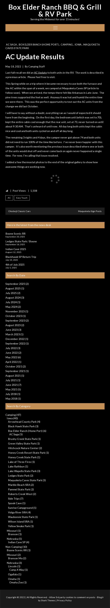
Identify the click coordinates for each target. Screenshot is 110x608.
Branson (13, 534)
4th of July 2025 (14, 264)
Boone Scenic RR (15, 233)
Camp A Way (16, 569)
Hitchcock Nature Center (23, 448)
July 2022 (11, 348)
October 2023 (13, 315)
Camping (67, 44)
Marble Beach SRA (19, 484)
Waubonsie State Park (21, 516)
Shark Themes (48, 600)
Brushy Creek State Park (22, 438)
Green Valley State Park (22, 443)
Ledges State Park (19, 475)
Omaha (12, 578)
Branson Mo (15, 558)
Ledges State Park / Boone (21, 241)
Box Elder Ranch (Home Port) (39, 44)
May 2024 (11, 306)
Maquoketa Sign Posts (90, 211)
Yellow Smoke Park (19, 526)
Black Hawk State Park (21, 426)
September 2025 (15, 283)
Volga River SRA (17, 512)
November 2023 (15, 311)
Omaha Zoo (16, 582)
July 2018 (11, 394)
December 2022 (15, 338)
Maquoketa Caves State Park (25, 480)
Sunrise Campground (20, 507)
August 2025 (13, 288)
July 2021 (11, 380)
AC (9, 198)
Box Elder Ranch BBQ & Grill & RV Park (55, 10)
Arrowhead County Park (22, 421)
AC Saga (11, 44)
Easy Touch (21, 198)
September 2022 (15, 343)
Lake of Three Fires (19, 461)
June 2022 (11, 352)
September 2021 (15, 371)
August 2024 (13, 297)
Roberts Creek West (20, 494)
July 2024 (11, 302)
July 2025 (11, 293)
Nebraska (12, 538)
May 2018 (11, 398)
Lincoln (12, 566)
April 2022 (11, 361)
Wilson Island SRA (18, 521)
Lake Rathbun (16, 466)
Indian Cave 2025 (15, 249)
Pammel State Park (19, 489)
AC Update (40, 72)
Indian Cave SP (16, 542)
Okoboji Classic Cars (19, 211)
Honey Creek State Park (22, 457)
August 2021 (13, 375)
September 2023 (15, 320)
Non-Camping (13, 546)
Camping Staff (36, 66)
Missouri (12, 530)
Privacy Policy (64, 600)
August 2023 (13, 325)
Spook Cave (15, 503)
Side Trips (14, 498)
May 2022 (11, 357)
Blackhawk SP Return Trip (20, 256)
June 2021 (11, 384)
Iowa (78, 44)
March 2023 (12, 334)
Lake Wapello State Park (22, 471)
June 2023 (11, 329)
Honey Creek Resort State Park (26, 452)
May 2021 (11, 389)
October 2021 (13, 366)
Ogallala (13, 574)
